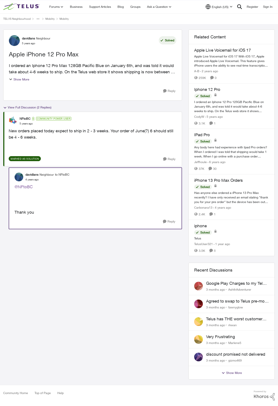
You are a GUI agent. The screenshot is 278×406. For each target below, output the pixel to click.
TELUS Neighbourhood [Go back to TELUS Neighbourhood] (17, 18)
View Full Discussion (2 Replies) (27, 107)
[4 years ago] (222, 207)
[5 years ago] (214, 116)
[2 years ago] (209, 71)
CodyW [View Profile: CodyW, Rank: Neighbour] (199, 116)
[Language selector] (219, 6)
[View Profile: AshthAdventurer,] (198, 286)
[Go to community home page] (22, 6)
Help (60, 393)
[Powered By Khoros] (264, 396)
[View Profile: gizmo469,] (198, 357)
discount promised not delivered (235, 354)
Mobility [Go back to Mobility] (50, 18)
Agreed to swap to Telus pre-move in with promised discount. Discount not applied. (237, 301)
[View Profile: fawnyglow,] (198, 304)
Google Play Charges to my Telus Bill (236, 283)
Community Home (15, 393)
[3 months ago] (215, 289)
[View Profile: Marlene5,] (198, 339)
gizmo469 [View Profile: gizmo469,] (235, 360)
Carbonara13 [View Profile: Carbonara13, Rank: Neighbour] (203, 207)
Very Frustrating (220, 336)
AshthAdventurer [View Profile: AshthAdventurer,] (239, 289)
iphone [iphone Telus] (200, 225)
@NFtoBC (24, 186)
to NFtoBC (62, 174)
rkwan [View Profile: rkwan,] (232, 325)
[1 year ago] (222, 243)
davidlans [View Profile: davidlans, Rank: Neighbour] (28, 38)
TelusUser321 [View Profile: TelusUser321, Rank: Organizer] (203, 244)
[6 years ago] (216, 162)
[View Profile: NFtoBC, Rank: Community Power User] (13, 121)
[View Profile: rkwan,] (198, 321)
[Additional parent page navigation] (38, 19)
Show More (19, 79)
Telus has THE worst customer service (234, 319)
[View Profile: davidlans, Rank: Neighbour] (14, 40)
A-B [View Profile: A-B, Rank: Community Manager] (196, 71)
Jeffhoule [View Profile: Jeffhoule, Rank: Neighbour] (200, 162)
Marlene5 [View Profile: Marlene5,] (234, 342)
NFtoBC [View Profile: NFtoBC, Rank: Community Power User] (25, 118)
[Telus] (231, 238)
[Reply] (169, 91)
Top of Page (43, 393)
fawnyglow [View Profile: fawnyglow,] (235, 307)
